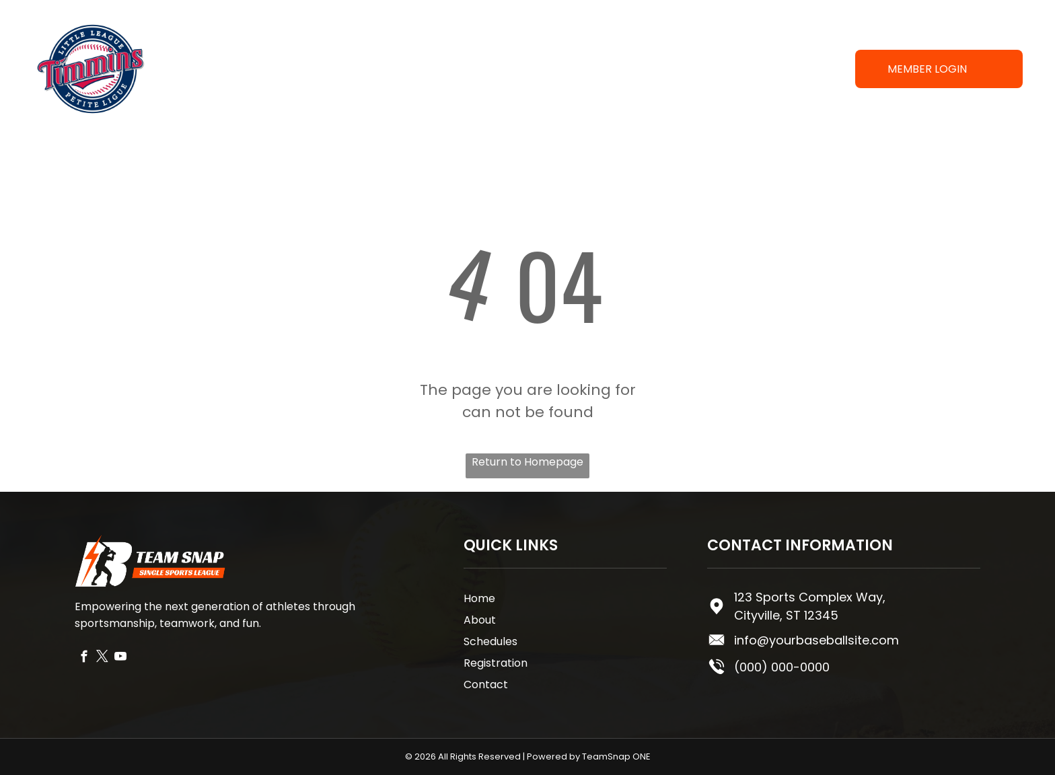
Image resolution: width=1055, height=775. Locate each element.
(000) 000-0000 (782, 667)
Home (479, 598)
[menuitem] (409, 69)
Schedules (490, 641)
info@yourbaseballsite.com (816, 640)
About (480, 620)
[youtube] (120, 658)
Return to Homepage (527, 462)
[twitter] (102, 658)
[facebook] (84, 658)
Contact (486, 684)
